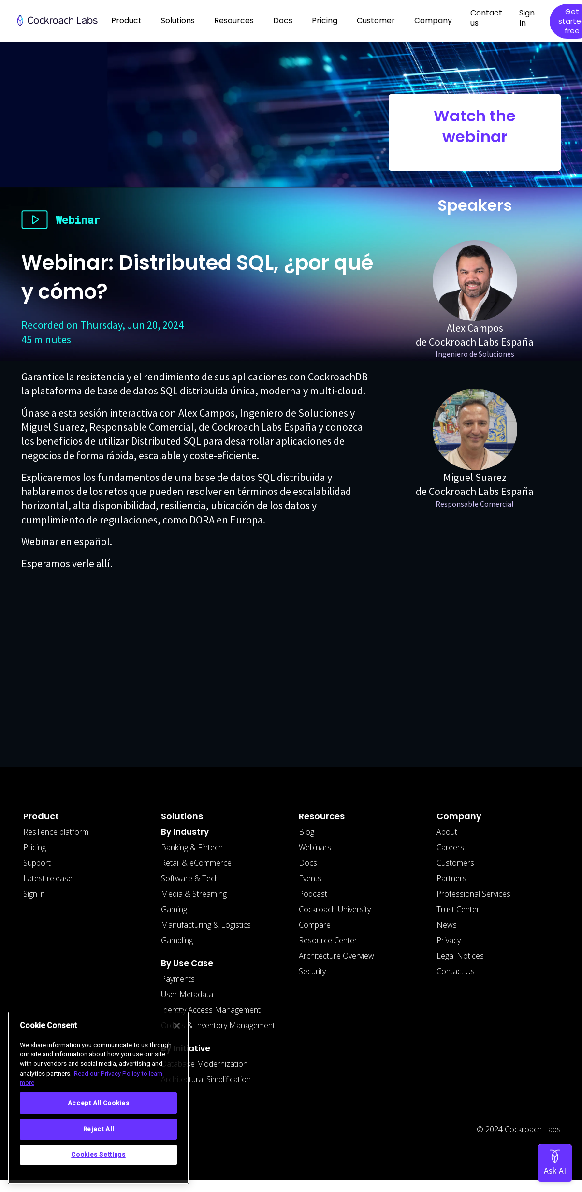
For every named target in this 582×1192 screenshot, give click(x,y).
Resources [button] (234, 20)
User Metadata (187, 994)
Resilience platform (55, 832)
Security (312, 971)
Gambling (177, 940)
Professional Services (473, 893)
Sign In (527, 18)
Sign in (34, 893)
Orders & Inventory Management (218, 1025)
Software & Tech (190, 878)
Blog (306, 832)
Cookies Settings (98, 1154)
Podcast (313, 893)
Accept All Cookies (99, 1102)
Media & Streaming (194, 893)
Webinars (315, 847)
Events (310, 878)
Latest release (48, 878)
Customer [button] (376, 20)
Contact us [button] (486, 18)
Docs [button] (282, 20)
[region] (98, 1097)
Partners (451, 878)
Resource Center (328, 940)
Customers (455, 863)
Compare (315, 924)
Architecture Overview (336, 955)
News (446, 924)
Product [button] (126, 20)
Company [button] (433, 20)
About (446, 832)
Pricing (324, 20)
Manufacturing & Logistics (206, 924)
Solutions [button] (178, 20)
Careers (450, 847)
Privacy (448, 940)
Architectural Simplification (206, 1079)
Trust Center (458, 909)
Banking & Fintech (192, 847)
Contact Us (455, 971)
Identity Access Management (211, 1009)
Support (37, 863)
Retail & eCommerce (196, 863)
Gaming (174, 909)
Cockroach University (335, 909)
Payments (178, 979)
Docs (308, 863)
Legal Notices (460, 955)
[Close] (177, 1025)
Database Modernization (204, 1064)
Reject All (98, 1129)
